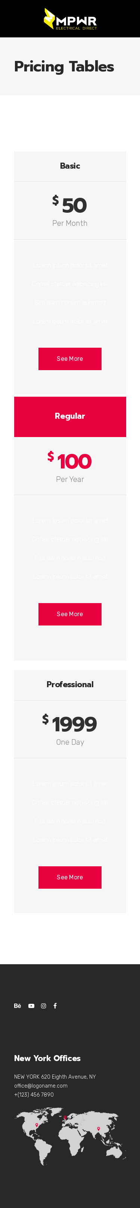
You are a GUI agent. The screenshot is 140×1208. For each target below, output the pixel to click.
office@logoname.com (41, 1086)
